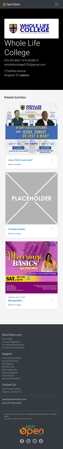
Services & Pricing (10, 361)
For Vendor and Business (13, 348)
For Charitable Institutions (13, 345)
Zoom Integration (9, 370)
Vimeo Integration (10, 373)
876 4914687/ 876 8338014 (21, 60)
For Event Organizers (11, 342)
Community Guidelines (12, 358)
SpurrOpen (11, 4)
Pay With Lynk (8, 367)
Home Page (7, 339)
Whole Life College (14, 164)
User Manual (7, 364)
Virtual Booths (8, 375)
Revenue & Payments (11, 378)
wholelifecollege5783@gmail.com (25, 64)
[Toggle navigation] (56, 4)
